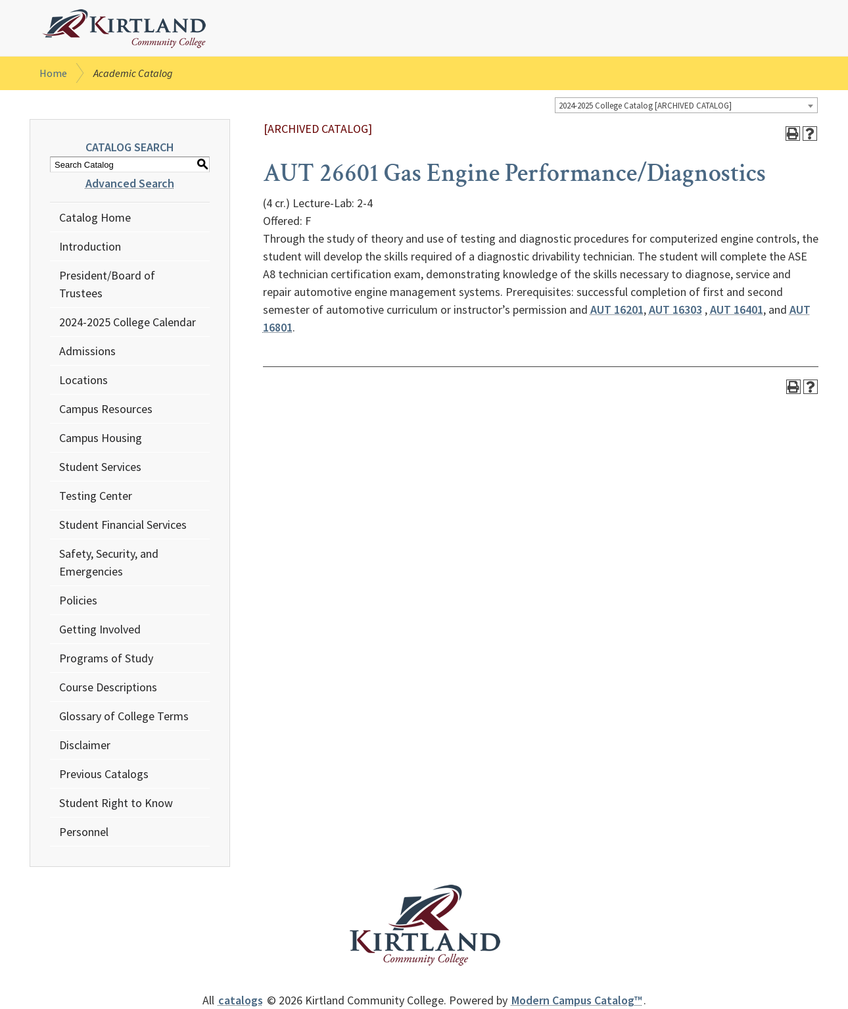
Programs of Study (106, 658)
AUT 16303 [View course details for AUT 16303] (675, 309)
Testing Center (95, 495)
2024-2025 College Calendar (127, 322)
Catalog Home (95, 217)
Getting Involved (100, 629)
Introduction (90, 246)
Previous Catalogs (104, 773)
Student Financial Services (123, 524)
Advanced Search (129, 183)
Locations (83, 379)
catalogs (240, 1000)
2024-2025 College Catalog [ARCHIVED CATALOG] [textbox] (645, 105)
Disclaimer (84, 744)
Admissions (87, 350)
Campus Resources (106, 408)
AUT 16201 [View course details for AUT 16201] (617, 309)
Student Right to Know (116, 802)
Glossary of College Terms (124, 716)
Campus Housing (100, 437)
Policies (78, 600)
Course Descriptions (108, 687)
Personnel (83, 831)
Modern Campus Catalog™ (576, 1000)
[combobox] (686, 105)
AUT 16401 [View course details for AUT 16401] (736, 309)
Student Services (100, 466)
